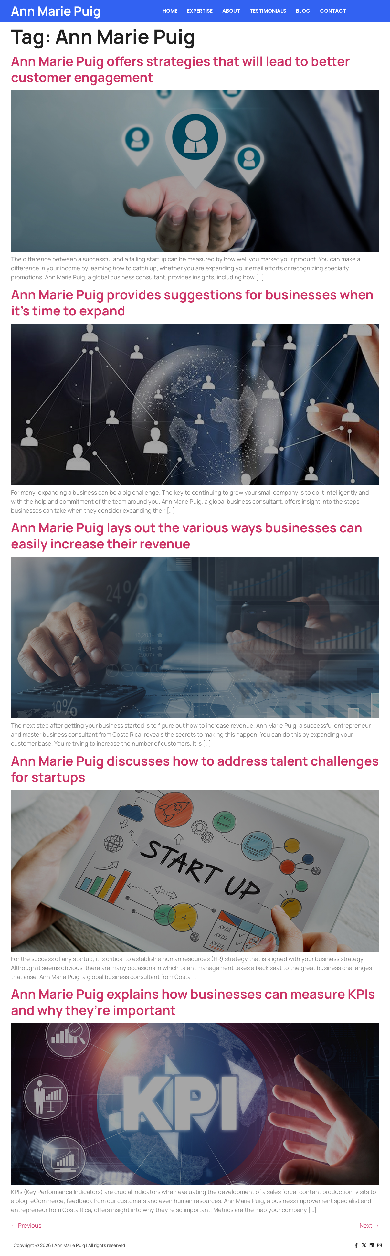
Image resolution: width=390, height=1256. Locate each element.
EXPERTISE (200, 11)
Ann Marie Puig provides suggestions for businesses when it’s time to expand (192, 302)
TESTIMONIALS (268, 11)
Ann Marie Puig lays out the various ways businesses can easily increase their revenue (186, 535)
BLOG (303, 11)
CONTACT (333, 11)
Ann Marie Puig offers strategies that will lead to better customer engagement (180, 69)
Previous (26, 1225)
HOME (170, 11)
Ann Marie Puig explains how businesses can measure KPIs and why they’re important (193, 1002)
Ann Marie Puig (56, 10)
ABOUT (231, 11)
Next (369, 1225)
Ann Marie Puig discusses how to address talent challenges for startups (195, 769)
